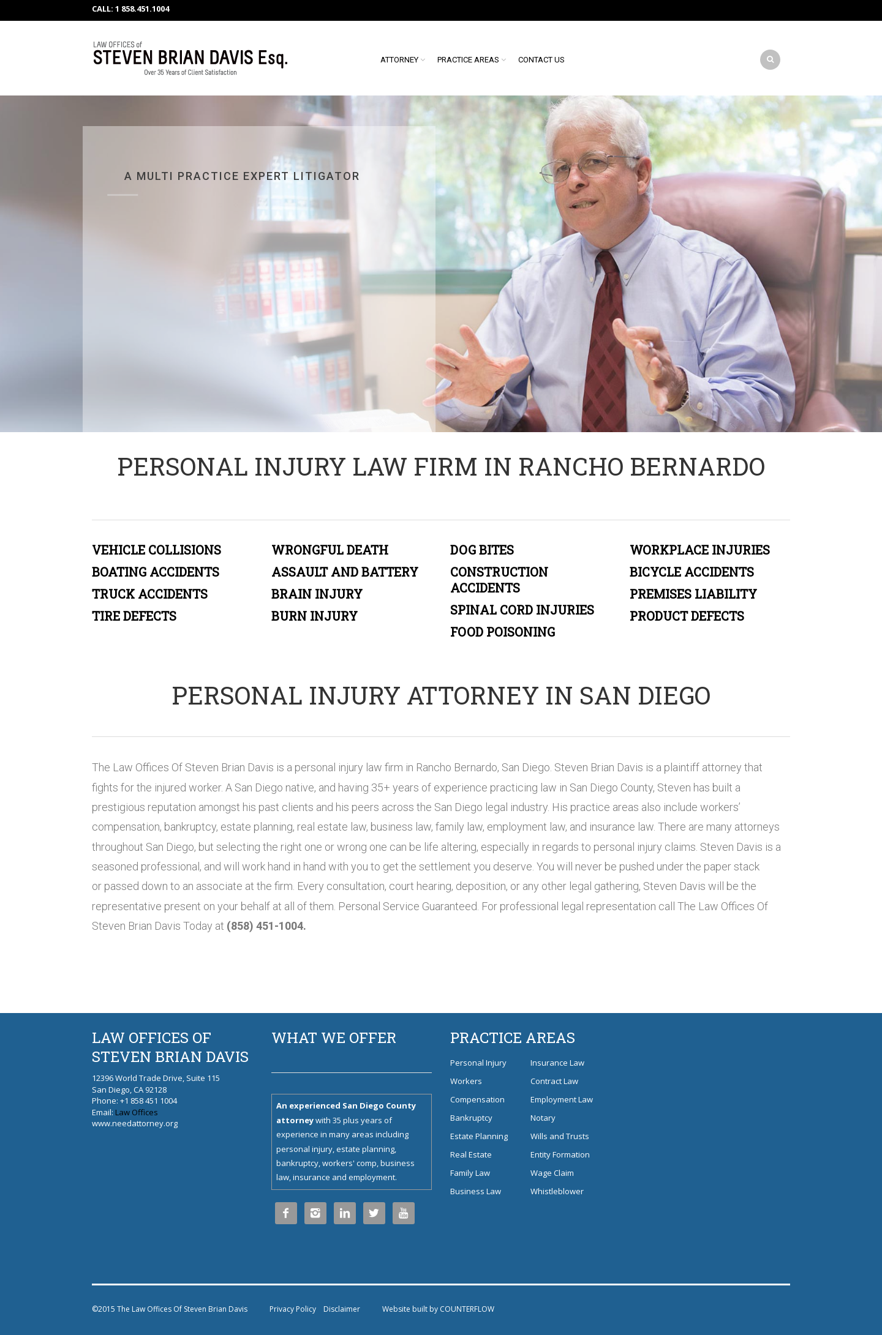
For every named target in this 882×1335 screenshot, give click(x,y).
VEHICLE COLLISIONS (156, 550)
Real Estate (471, 1154)
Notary (543, 1117)
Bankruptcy (471, 1117)
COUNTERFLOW (467, 1309)
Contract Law (554, 1080)
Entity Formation (560, 1154)
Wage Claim (552, 1172)
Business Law (475, 1191)
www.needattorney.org (135, 1123)
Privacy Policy (293, 1309)
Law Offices (136, 1112)
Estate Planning (479, 1136)
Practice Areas (468, 59)
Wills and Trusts (559, 1136)
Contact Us (541, 59)
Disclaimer (341, 1309)
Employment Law (561, 1099)
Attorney (399, 59)
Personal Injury (478, 1062)
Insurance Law (557, 1062)
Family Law (470, 1172)
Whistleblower (557, 1191)
